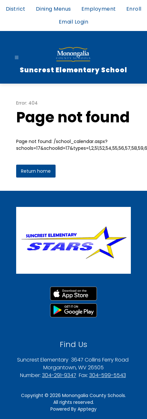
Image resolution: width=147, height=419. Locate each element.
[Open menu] (16, 57)
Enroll (134, 9)
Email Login (74, 22)
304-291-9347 (59, 375)
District (16, 9)
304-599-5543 (107, 375)
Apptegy (87, 409)
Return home (36, 171)
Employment (98, 9)
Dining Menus (53, 9)
